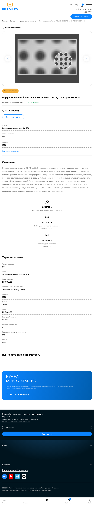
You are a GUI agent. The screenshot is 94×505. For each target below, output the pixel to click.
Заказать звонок (10, 91)
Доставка (35, 210)
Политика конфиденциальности (14, 491)
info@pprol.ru (86, 12)
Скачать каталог (81, 17)
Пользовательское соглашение (39, 491)
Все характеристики (10, 151)
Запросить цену (13, 117)
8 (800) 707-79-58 (84, 9)
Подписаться (47, 434)
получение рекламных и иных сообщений (16, 422)
